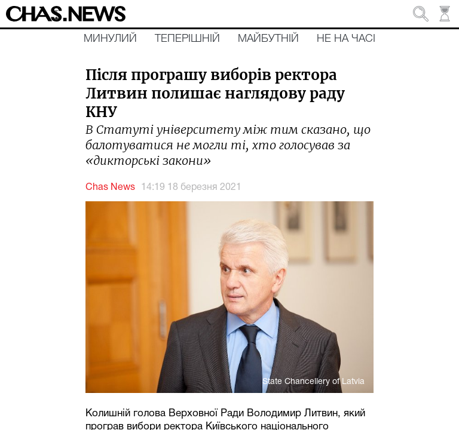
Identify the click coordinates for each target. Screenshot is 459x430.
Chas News (110, 187)
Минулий (110, 39)
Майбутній (268, 39)
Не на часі (346, 39)
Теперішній (187, 39)
